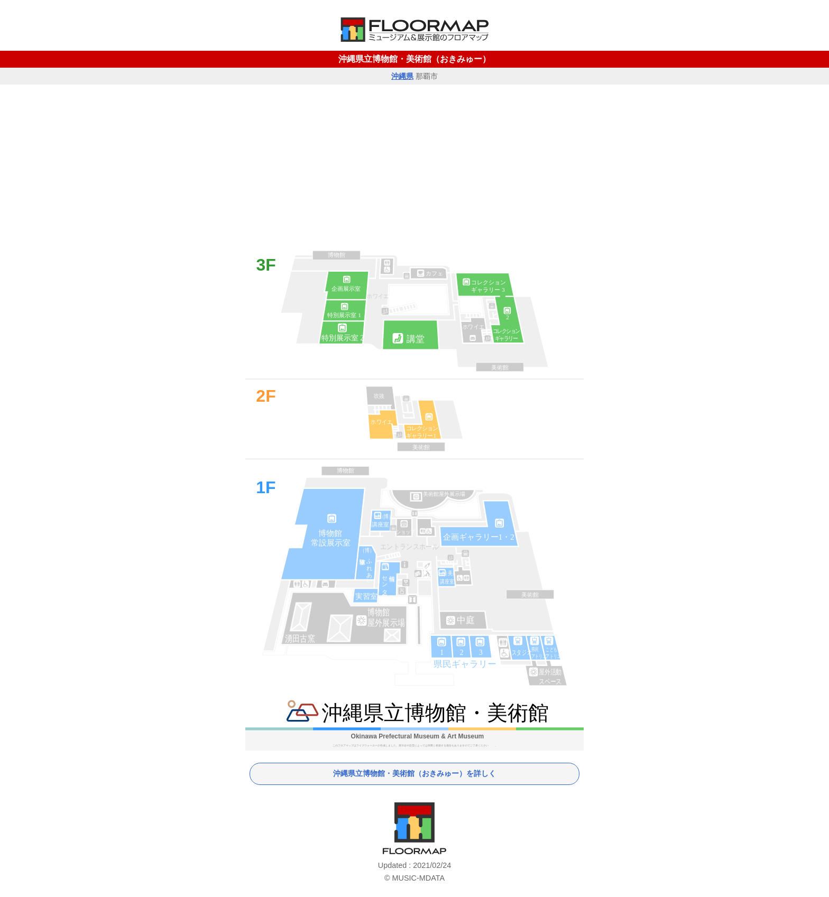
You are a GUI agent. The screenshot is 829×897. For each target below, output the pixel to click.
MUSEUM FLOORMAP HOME (414, 29)
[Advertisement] (414, 164)
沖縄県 (402, 76)
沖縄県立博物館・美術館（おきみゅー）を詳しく (414, 774)
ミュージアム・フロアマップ (414, 828)
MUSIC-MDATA (418, 878)
